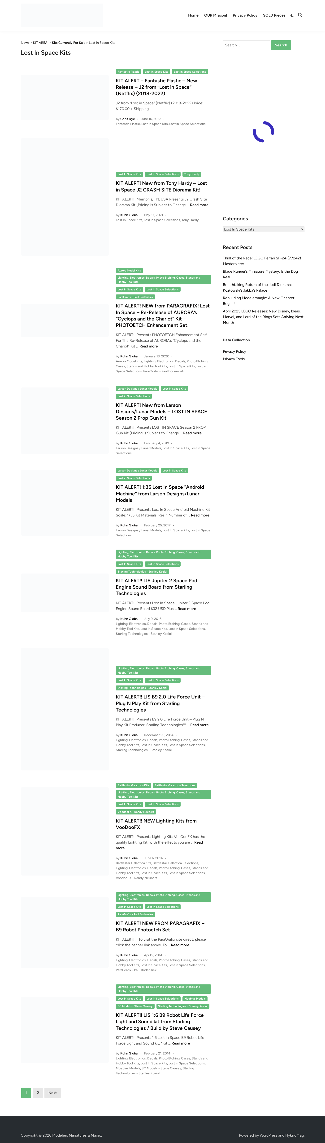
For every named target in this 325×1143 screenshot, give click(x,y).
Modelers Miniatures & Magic (76, 1135)
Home (193, 15)
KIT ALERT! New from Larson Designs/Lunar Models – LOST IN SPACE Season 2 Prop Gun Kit (161, 411)
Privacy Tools (234, 359)
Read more (199, 205)
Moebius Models (195, 998)
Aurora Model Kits (129, 270)
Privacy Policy (245, 15)
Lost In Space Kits (156, 71)
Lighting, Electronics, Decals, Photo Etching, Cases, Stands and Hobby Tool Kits (159, 280)
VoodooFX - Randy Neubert (136, 812)
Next (52, 1092)
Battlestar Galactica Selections (175, 785)
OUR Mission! (215, 15)
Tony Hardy (191, 174)
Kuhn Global (129, 215)
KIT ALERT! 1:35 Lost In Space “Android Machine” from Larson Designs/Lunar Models (160, 493)
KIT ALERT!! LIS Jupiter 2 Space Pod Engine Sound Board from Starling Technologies (156, 587)
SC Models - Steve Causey (135, 1006)
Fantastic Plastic (128, 71)
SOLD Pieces (274, 15)
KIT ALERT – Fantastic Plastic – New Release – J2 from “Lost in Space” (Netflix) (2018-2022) (156, 87)
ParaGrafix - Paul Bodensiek (135, 297)
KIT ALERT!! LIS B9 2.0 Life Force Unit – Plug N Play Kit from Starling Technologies (160, 703)
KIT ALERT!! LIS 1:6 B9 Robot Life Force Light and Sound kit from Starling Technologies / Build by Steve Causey (160, 1021)
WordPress (268, 1135)
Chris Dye (127, 119)
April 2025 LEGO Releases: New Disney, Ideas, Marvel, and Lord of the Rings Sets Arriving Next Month (263, 317)
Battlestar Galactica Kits (133, 785)
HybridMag (294, 1135)
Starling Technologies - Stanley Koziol (142, 571)
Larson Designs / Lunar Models (137, 388)
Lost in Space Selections (190, 71)
